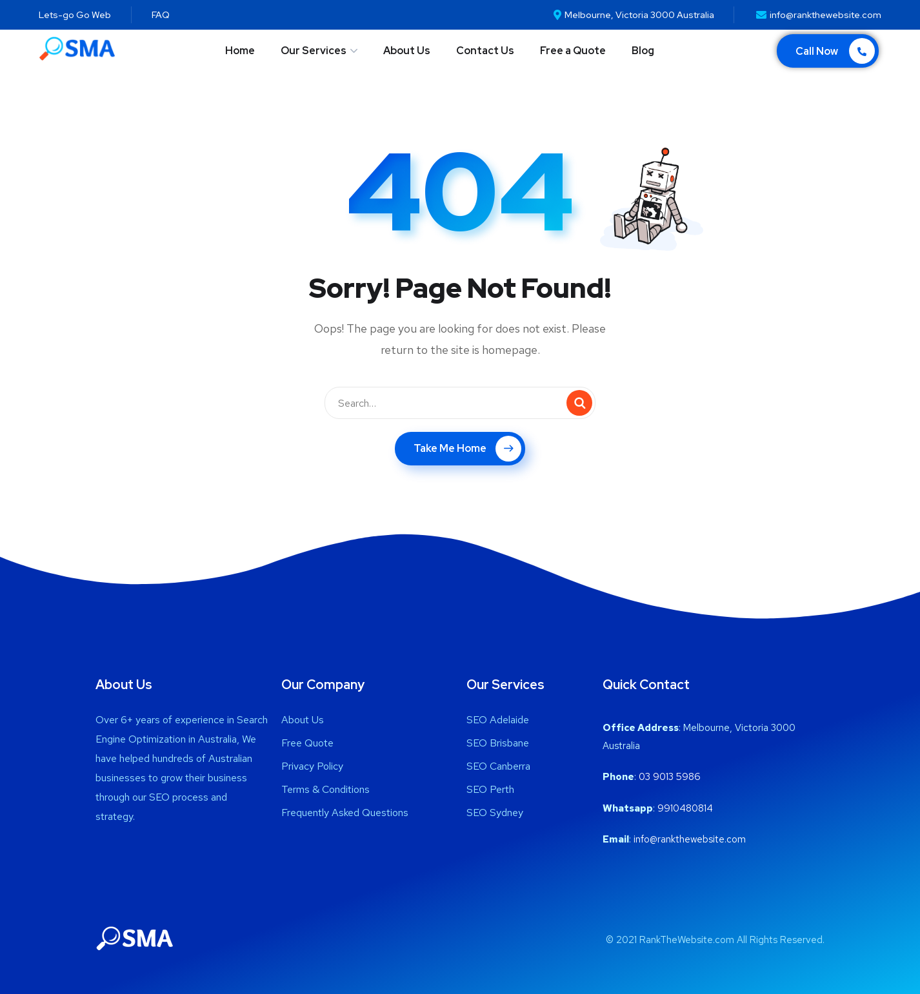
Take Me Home (467, 449)
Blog (643, 50)
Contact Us (485, 50)
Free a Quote (573, 50)
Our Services (313, 50)
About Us (406, 50)
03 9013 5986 (670, 776)
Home (240, 50)
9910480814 (685, 808)
